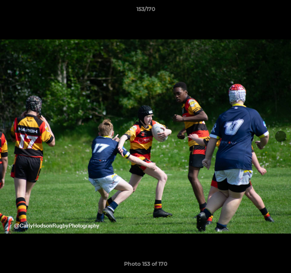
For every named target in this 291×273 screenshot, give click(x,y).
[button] (281, 11)
